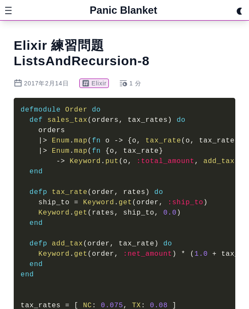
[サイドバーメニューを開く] (8, 10)
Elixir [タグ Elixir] (94, 83)
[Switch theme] (239, 10)
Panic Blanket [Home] (123, 10)
